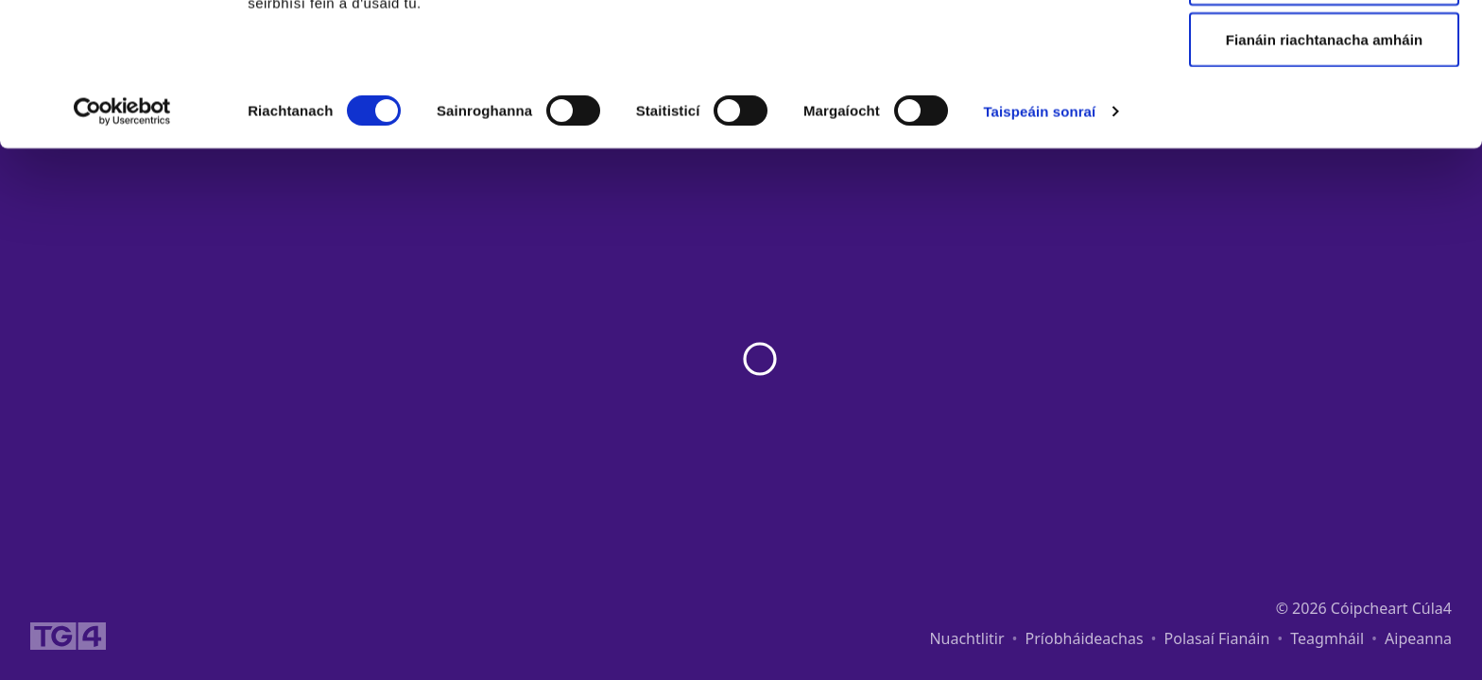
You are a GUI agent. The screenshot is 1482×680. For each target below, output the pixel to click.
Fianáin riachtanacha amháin (1324, 173)
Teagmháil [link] (1327, 638)
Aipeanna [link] (1418, 638)
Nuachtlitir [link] (966, 638)
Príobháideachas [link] (1084, 638)
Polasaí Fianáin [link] (1217, 638)
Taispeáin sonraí (1039, 245)
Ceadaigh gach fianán (1323, 50)
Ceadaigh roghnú (1325, 112)
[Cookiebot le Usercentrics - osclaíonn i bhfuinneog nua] (122, 245)
